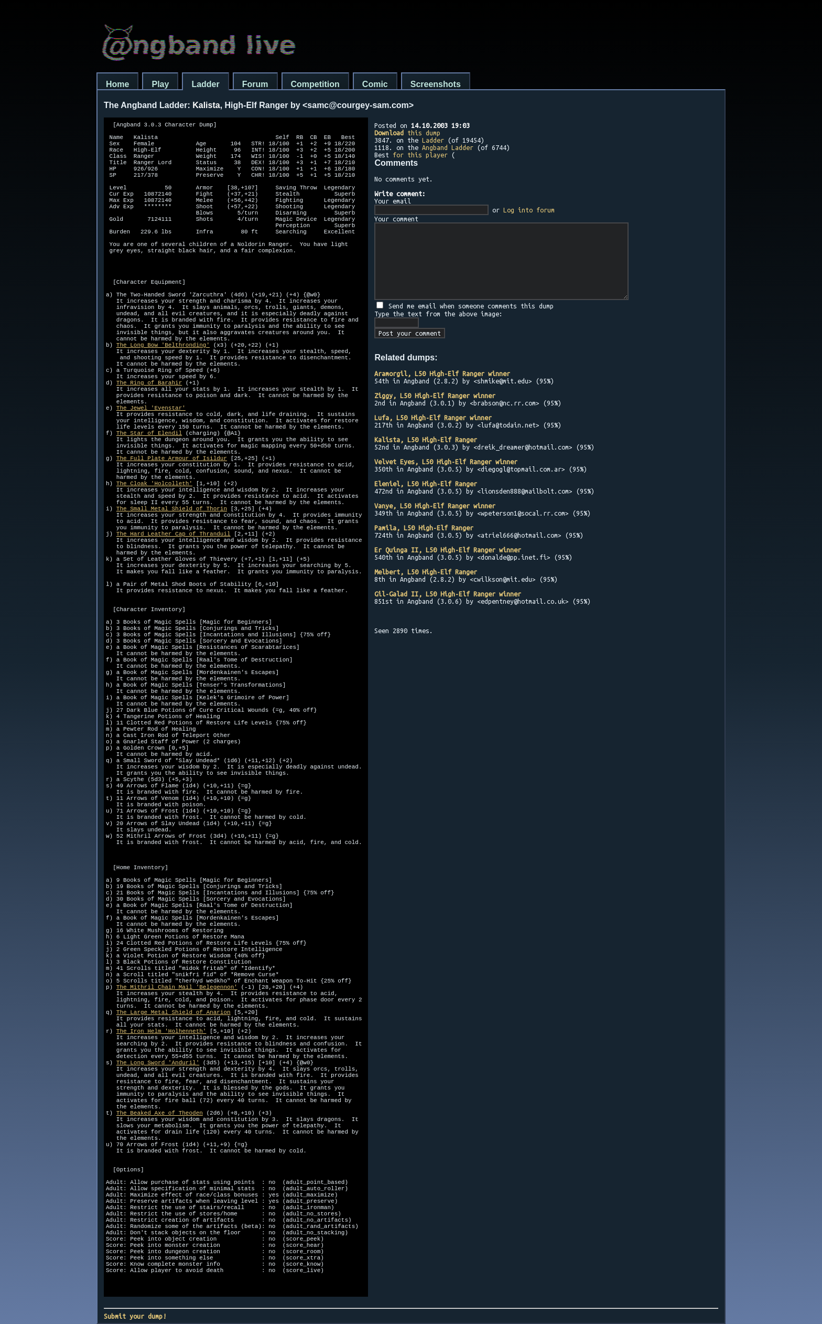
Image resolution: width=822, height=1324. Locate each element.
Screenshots (435, 84)
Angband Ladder (447, 147)
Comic (375, 84)
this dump (407, 132)
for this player (420, 154)
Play (160, 84)
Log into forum (529, 209)
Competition (315, 84)
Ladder (205, 84)
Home (117, 84)
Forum (255, 84)
